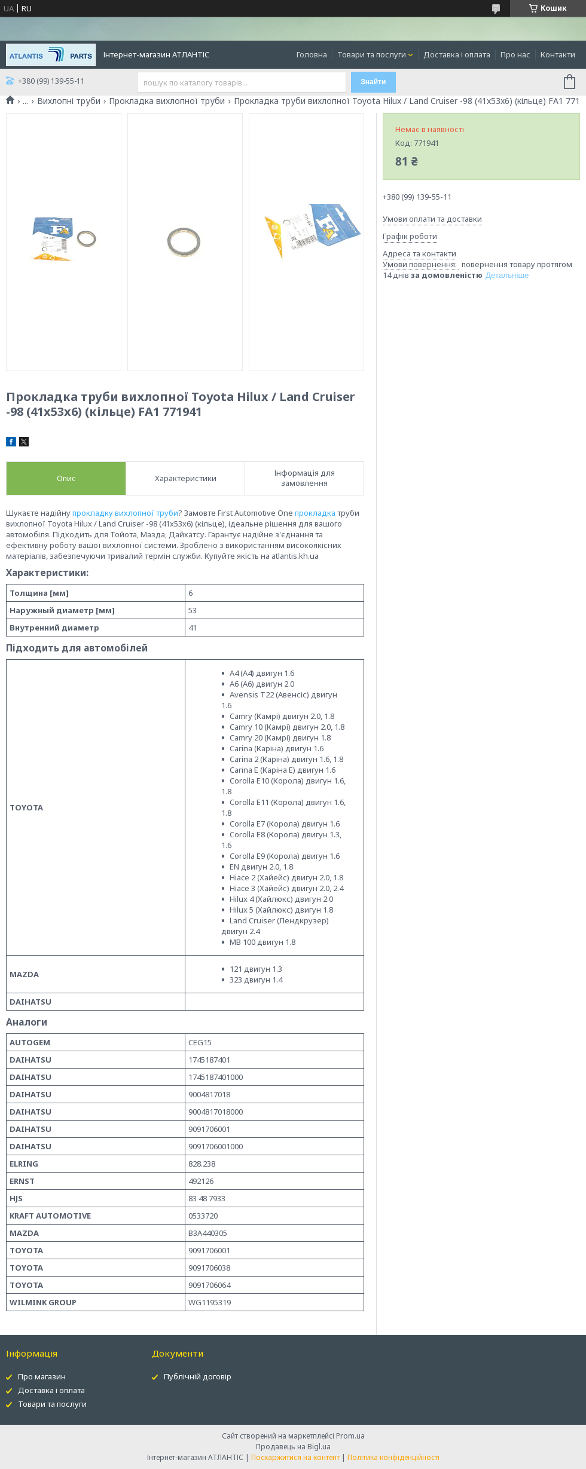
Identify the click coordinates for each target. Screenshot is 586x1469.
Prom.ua (350, 1436)
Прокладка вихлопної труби (167, 101)
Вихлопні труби (68, 101)
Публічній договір (197, 1376)
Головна (312, 54)
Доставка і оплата (456, 54)
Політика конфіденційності (393, 1457)
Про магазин (42, 1376)
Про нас (515, 54)
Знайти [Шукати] (373, 82)
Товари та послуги (371, 54)
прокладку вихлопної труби (125, 512)
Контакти (558, 54)
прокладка (315, 512)
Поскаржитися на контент (295, 1457)
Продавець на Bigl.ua (293, 1447)
